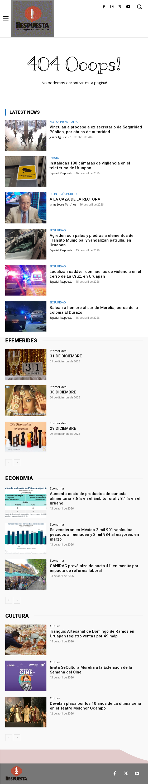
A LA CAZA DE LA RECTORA (75, 199)
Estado (54, 157)
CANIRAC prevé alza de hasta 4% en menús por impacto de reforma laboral (94, 568)
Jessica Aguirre (58, 137)
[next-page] (17, 462)
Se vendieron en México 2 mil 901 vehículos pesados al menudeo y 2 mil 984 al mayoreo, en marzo (94, 534)
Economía (57, 488)
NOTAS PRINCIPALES (64, 121)
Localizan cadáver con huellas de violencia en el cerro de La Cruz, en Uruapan (95, 274)
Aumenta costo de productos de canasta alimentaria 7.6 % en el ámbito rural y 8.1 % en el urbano (95, 498)
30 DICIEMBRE (63, 392)
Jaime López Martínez (63, 204)
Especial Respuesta (61, 173)
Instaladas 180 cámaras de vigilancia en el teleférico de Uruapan (90, 165)
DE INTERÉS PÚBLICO (64, 193)
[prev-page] (8, 462)
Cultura (55, 626)
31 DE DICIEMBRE (66, 356)
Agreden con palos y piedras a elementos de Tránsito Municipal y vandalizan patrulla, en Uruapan (91, 240)
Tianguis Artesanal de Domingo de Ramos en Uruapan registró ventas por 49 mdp (92, 633)
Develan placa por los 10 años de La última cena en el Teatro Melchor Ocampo (95, 706)
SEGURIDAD (58, 230)
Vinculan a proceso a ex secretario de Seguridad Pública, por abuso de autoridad (96, 129)
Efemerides (58, 350)
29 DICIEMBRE (63, 428)
